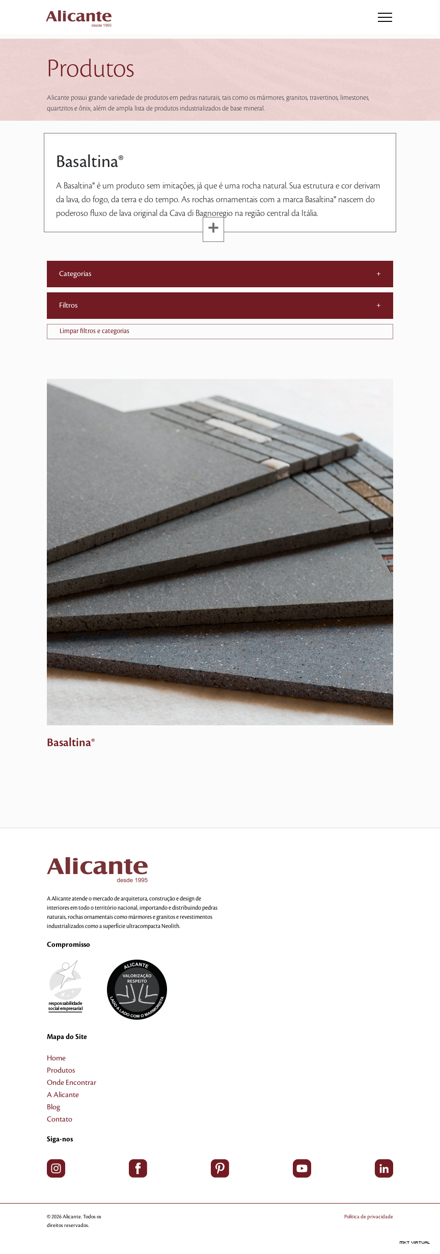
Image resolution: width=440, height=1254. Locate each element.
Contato (59, 1119)
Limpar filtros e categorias (94, 331)
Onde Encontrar (71, 1083)
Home (56, 1058)
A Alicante (63, 1095)
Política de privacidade (368, 1216)
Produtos (61, 1071)
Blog (53, 1107)
